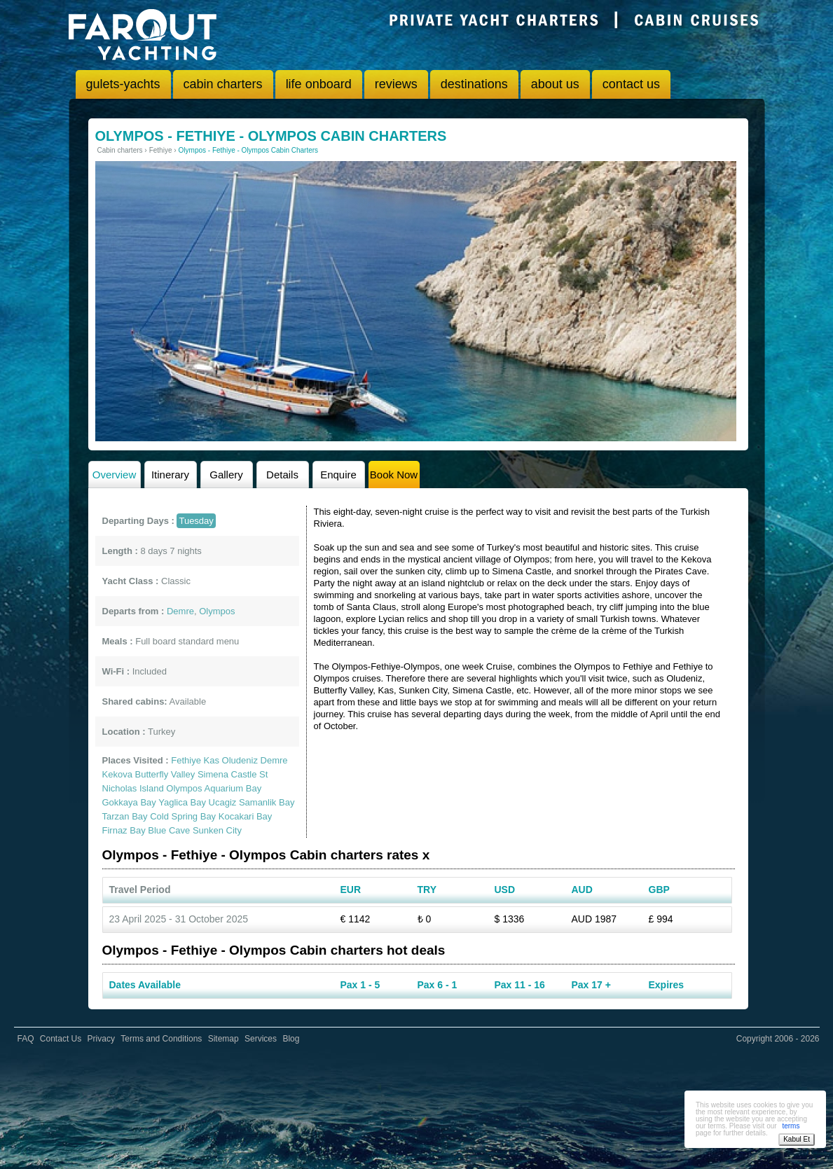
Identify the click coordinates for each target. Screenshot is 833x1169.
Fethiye (186, 760)
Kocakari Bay (246, 816)
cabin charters (223, 84)
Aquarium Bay (232, 788)
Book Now (394, 474)
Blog (290, 1039)
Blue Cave (169, 830)
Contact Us (60, 1039)
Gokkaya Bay (129, 802)
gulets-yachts (123, 84)
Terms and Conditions (161, 1039)
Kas (211, 760)
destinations (474, 84)
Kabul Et (796, 1139)
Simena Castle (227, 774)
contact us (631, 84)
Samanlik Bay (266, 802)
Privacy (101, 1039)
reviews (396, 84)
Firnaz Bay (124, 830)
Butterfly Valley (165, 774)
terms (790, 1126)
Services (261, 1039)
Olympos (184, 788)
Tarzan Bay (125, 816)
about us (555, 84)
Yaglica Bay (182, 802)
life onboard (319, 84)
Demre (274, 760)
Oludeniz (240, 760)
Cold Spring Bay (183, 816)
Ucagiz (223, 802)
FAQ (26, 1039)
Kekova (117, 774)
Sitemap (223, 1039)
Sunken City (217, 830)
